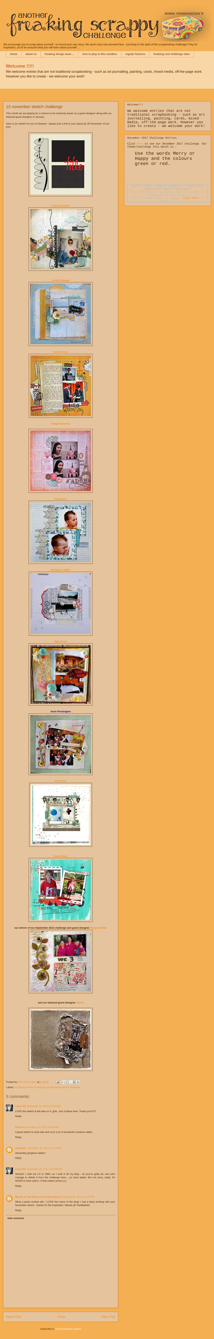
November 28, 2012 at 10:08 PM (44, 1169)
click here (191, 198)
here (140, 143)
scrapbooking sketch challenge (63, 1087)
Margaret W (98, 927)
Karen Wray (60, 856)
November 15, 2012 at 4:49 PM (42, 1127)
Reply (18, 1116)
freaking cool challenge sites (171, 54)
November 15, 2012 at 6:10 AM (44, 1106)
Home (13, 54)
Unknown (20, 1148)
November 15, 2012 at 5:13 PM (44, 1148)
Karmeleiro (60, 498)
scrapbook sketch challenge (30, 1087)
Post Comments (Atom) (68, 1328)
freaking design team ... (59, 54)
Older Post (108, 1316)
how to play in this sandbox (99, 54)
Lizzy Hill (20, 1106)
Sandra (19, 1127)
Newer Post (13, 1316)
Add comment (15, 1218)
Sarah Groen (60, 351)
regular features (135, 54)
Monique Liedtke (60, 569)
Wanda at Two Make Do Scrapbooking (37, 1196)
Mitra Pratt (61, 641)
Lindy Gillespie (60, 280)
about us (31, 54)
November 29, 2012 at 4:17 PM (77, 1196)
